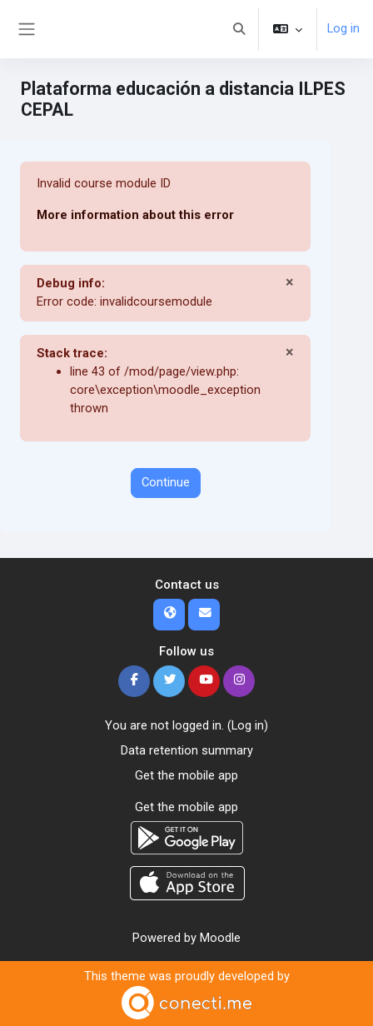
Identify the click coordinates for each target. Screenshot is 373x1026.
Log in (343, 28)
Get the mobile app (186, 775)
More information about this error (135, 214)
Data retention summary (187, 750)
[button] (239, 29)
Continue (166, 482)
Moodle (220, 937)
